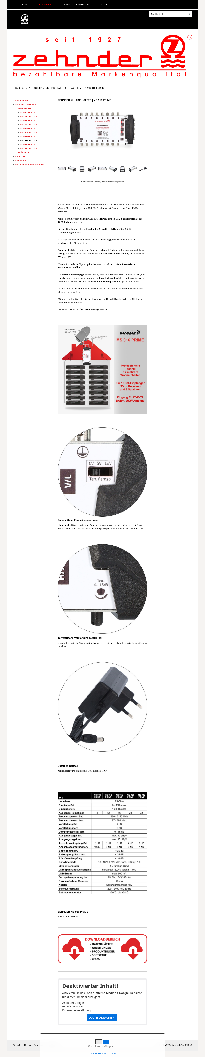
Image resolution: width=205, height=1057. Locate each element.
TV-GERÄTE (22, 160)
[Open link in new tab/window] (102, 948)
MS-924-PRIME (28, 144)
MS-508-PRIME (28, 112)
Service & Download (75, 4)
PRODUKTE (46, 4)
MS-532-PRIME (28, 128)
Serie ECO (23, 152)
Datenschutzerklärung (76, 1010)
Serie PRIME (24, 108)
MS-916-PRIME (28, 140)
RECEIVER (21, 100)
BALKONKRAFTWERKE (29, 164)
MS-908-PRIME (28, 132)
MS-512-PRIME (28, 116)
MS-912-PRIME (28, 136)
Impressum (112, 1053)
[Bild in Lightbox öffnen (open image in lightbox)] (102, 133)
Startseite (24, 4)
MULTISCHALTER (25, 104)
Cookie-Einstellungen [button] (100, 1046)
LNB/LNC (20, 156)
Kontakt (103, 4)
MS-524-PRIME (28, 124)
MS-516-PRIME (28, 120)
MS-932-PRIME (28, 148)
